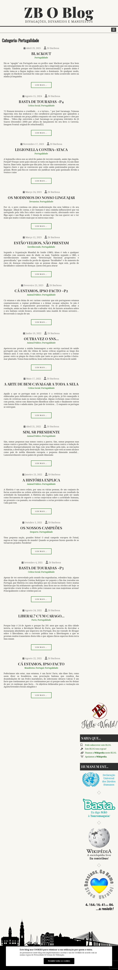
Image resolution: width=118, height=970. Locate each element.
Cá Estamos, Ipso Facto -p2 (41, 290)
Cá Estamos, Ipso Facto (41, 663)
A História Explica (41, 480)
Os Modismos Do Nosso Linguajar (41, 197)
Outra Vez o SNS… (41, 338)
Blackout (41, 53)
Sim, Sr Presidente (41, 432)
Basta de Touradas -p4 (41, 101)
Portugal (40, 668)
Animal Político (34, 295)
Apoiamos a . (96, 757)
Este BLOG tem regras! (95, 749)
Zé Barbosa (51, 48)
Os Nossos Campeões (41, 527)
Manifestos (30, 668)
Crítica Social (34, 105)
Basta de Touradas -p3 (41, 567)
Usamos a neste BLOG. (101, 753)
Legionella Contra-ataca (41, 149)
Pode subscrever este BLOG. (98, 745)
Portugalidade (41, 57)
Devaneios (34, 201)
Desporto (34, 532)
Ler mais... (41, 85)
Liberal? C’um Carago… (41, 615)
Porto (34, 620)
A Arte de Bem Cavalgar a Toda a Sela (41, 384)
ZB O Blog (59, 11)
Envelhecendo (34, 247)
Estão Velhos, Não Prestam (41, 242)
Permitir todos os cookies (59, 961)
